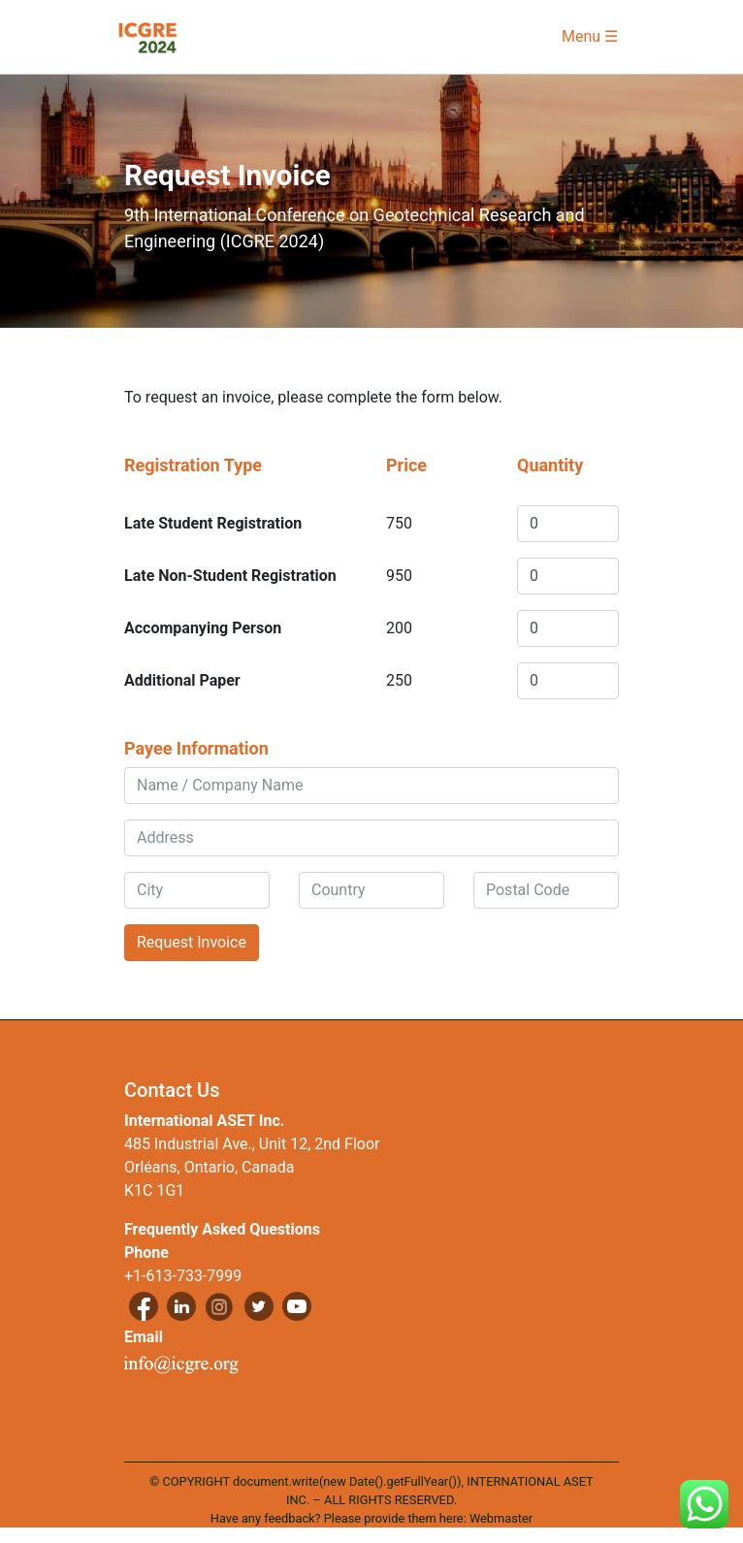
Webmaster (501, 1518)
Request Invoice (191, 942)
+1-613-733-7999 (183, 1276)
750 (399, 523)
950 (399, 575)
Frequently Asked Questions (222, 1229)
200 (399, 628)
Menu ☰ (590, 36)
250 (399, 680)
